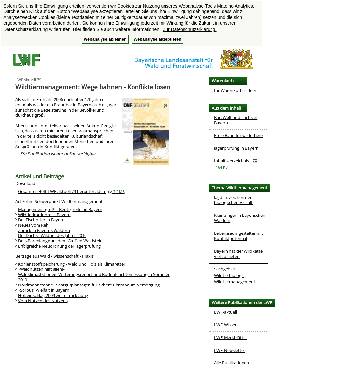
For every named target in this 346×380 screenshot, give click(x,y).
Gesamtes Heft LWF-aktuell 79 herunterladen (71, 191)
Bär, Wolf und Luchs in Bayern (235, 120)
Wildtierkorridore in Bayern (44, 214)
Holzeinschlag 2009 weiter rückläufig (53, 295)
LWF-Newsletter (229, 350)
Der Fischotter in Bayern (41, 220)
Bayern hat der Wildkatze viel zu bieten (238, 253)
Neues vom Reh (33, 225)
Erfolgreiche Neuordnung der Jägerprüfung (59, 246)
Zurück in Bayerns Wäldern (44, 230)
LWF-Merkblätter (230, 337)
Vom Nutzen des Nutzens (43, 300)
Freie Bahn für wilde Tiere (238, 135)
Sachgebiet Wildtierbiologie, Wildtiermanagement (234, 275)
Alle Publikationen (231, 363)
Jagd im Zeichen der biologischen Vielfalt (233, 199)
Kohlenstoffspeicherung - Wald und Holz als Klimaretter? (72, 264)
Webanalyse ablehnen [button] (105, 39)
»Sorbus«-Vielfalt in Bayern (43, 290)
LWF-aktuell (225, 312)
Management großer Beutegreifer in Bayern (60, 209)
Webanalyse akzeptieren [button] (157, 39)
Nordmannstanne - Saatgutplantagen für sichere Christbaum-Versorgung (89, 285)
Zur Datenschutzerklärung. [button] (190, 29)
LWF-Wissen (226, 325)
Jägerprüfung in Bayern (236, 148)
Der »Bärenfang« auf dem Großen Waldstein (60, 241)
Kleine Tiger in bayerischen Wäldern (239, 217)
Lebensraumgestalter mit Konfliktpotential (238, 235)
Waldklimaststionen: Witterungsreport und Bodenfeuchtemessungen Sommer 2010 (94, 277)
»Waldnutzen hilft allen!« (41, 269)
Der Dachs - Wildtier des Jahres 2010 (52, 235)
